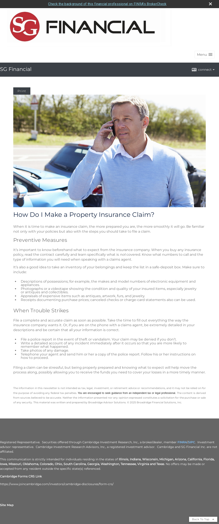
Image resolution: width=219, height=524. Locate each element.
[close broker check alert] (210, 4)
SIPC (191, 442)
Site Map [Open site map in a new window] (7, 505)
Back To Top (203, 519)
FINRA (182, 442)
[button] (205, 54)
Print (22, 91)
